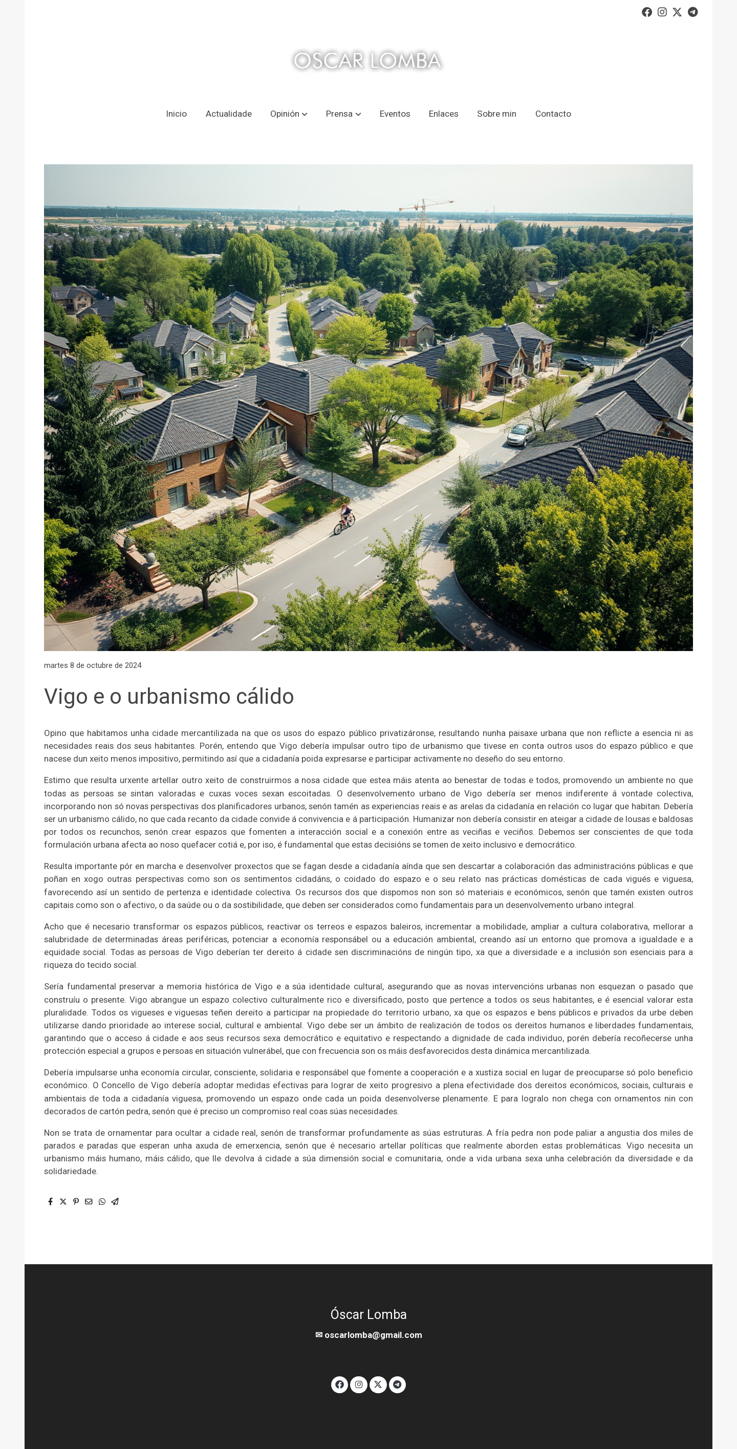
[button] (288, 113)
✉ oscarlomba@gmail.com (368, 1335)
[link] (368, 61)
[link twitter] (677, 11)
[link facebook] (647, 11)
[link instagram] (662, 11)
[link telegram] (693, 11)
